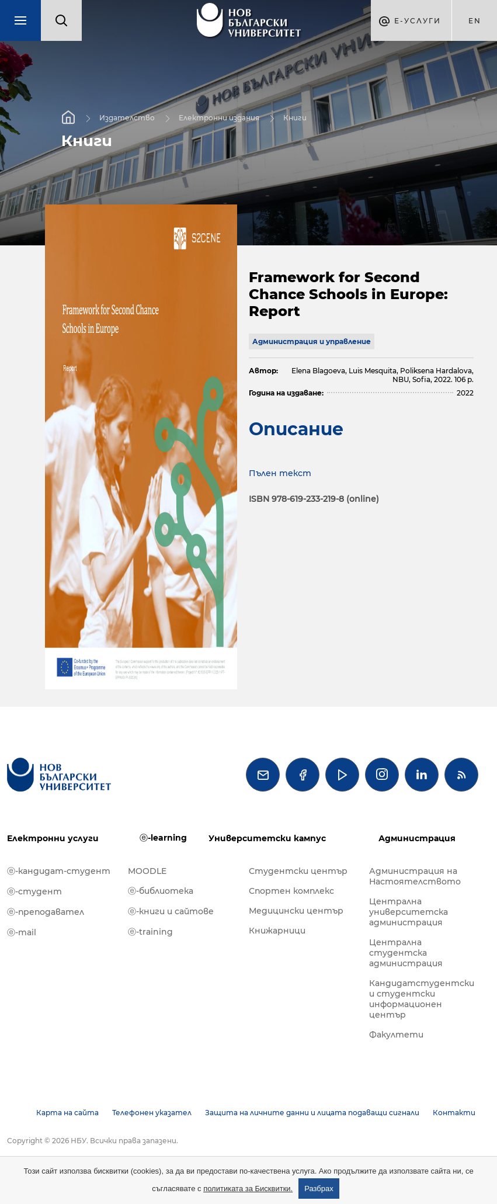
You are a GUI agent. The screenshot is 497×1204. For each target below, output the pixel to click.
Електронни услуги (53, 838)
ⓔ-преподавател (45, 912)
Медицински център (296, 910)
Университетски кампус (267, 838)
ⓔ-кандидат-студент (58, 871)
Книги (295, 117)
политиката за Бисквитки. (248, 1188)
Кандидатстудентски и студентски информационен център (421, 999)
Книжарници (277, 930)
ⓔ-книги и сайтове (171, 911)
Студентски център (298, 871)
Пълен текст (280, 473)
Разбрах (318, 1188)
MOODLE (147, 871)
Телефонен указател (152, 1112)
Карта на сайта (67, 1112)
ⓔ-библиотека (160, 891)
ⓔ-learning (163, 837)
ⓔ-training (150, 932)
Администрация (417, 838)
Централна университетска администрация (408, 912)
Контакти (454, 1112)
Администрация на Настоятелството (415, 876)
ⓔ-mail (21, 932)
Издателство (127, 117)
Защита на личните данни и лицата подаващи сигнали (312, 1112)
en (474, 20)
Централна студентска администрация (406, 953)
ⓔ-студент (34, 891)
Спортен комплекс (291, 891)
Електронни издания (219, 117)
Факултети (396, 1034)
